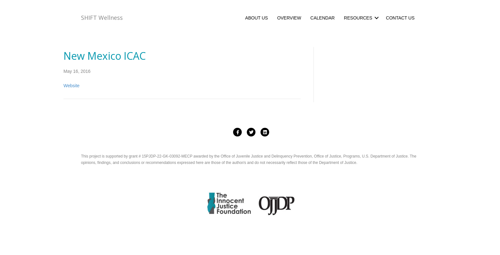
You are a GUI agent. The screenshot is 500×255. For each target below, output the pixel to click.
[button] (376, 18)
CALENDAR (322, 17)
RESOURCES (358, 17)
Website (71, 85)
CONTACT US (400, 17)
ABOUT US (256, 17)
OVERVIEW (289, 17)
